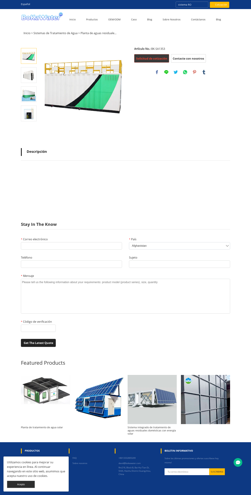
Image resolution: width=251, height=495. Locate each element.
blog (218, 19)
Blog (149, 19)
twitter (175, 72)
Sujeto (133, 257)
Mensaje (27, 276)
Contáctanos (198, 19)
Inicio (72, 19)
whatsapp (185, 72)
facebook (156, 72)
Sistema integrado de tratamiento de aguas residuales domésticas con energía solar (152, 430)
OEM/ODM (114, 19)
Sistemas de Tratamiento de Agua (55, 33)
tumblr (204, 72)
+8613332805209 (127, 457)
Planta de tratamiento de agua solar (42, 427)
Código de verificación (36, 322)
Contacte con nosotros (188, 58)
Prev (29, 43)
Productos (92, 19)
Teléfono (26, 257)
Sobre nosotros (172, 19)
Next (29, 126)
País (132, 239)
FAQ (75, 457)
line (166, 72)
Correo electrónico (34, 239)
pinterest (194, 72)
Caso (134, 19)
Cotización (221, 4)
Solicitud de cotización (151, 58)
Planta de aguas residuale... (98, 33)
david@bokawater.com (130, 463)
